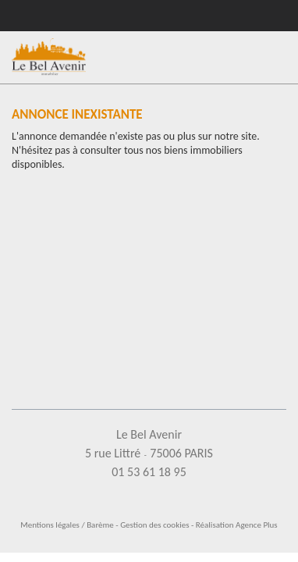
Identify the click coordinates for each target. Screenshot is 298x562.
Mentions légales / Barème (67, 525)
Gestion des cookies (154, 525)
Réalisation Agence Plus (237, 525)
